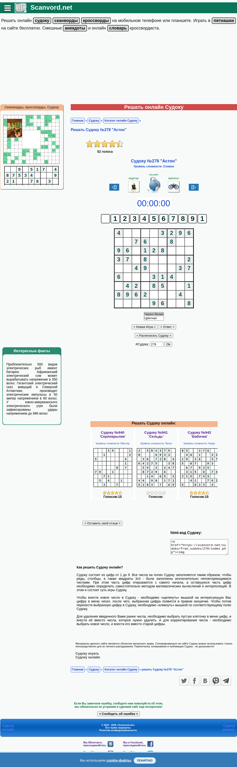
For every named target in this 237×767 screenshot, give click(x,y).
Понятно (145, 760)
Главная (77, 120)
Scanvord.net (51, 7)
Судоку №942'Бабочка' (199, 434)
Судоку (94, 120)
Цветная (154, 318)
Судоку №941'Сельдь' (156, 434)
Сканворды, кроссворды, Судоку (32, 107)
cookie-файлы (118, 760)
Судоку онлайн (87, 660)
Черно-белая (154, 314)
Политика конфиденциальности (118, 733)
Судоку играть (87, 656)
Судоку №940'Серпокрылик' (112, 434)
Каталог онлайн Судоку (120, 120)
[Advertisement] (118, 69)
